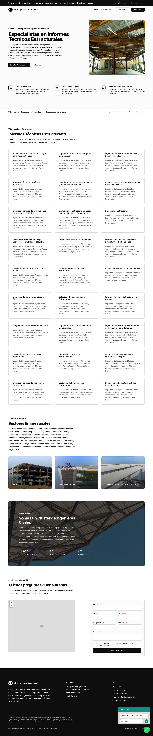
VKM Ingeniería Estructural (23, 10)
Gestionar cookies (138, 3)
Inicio (96, 9)
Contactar (138, 9)
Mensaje (96, 632)
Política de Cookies (119, 690)
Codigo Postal (98, 623)
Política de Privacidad (117, 643)
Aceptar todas (120, 3)
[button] (42, 626)
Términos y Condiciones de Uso (124, 697)
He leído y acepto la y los (115, 644)
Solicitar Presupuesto (19, 65)
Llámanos (38, 65)
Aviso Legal (116, 687)
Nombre (96, 604)
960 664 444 (122, 9)
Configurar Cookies (119, 700)
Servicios (106, 9)
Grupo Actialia (140, 728)
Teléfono (122, 613)
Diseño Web (129, 728)
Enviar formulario (117, 650)
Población (122, 623)
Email (95, 613)
